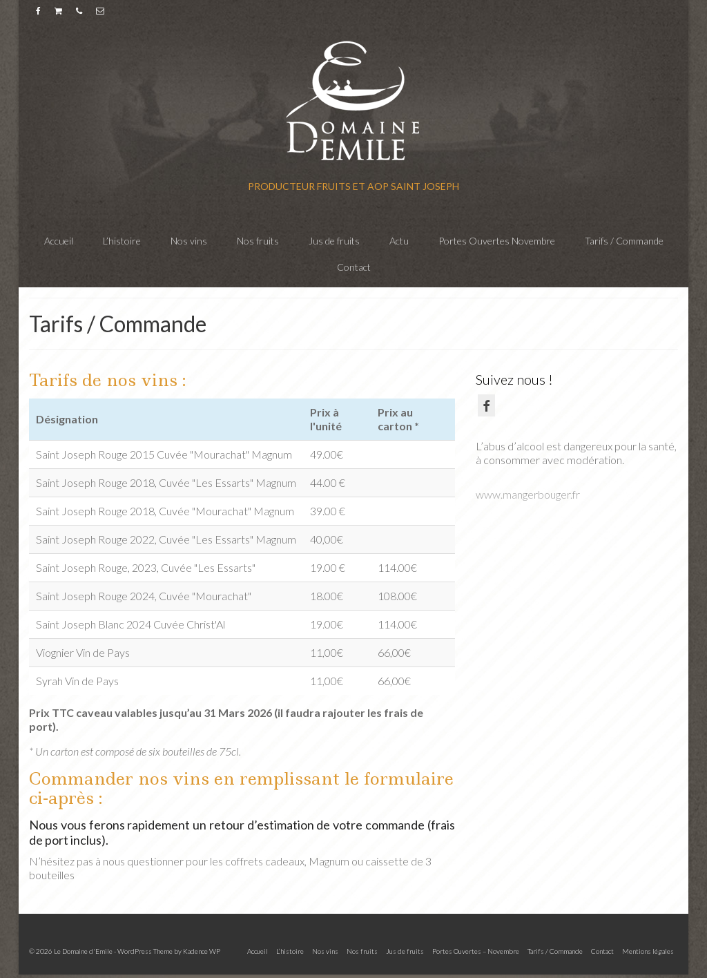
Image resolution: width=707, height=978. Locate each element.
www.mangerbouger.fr (528, 494)
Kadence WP (201, 951)
